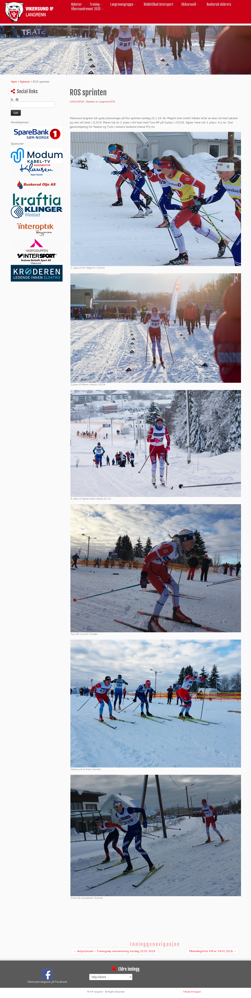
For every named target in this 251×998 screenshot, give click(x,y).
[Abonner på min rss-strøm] (13, 100)
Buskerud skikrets (219, 4)
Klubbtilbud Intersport (158, 4)
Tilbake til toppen (192, 991)
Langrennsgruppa (123, 4)
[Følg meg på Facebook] (18, 100)
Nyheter (76, 4)
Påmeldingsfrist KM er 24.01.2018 (212, 951)
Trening (96, 4)
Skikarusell (190, 4)
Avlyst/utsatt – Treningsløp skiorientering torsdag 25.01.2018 (114, 951)
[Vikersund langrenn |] (29, 12)
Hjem (14, 82)
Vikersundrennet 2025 (87, 9)
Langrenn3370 (106, 101)
